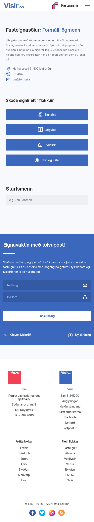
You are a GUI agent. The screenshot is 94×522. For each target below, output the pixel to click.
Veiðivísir (70, 458)
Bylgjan (70, 469)
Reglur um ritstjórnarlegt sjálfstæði (24, 397)
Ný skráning (83, 334)
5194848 (19, 74)
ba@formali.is (22, 79)
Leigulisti (47, 129)
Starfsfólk (70, 417)
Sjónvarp (24, 475)
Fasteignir (70, 448)
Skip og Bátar (47, 160)
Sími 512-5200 (70, 395)
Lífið (24, 464)
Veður (70, 464)
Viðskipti (24, 453)
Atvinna (70, 453)
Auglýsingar (70, 401)
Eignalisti (47, 114)
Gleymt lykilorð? (20, 334)
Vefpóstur (70, 428)
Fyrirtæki (47, 145)
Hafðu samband (70, 406)
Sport (24, 458)
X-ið (70, 480)
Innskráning (47, 316)
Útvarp (24, 480)
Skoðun (24, 469)
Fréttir (24, 448)
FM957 (70, 475)
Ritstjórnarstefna (70, 412)
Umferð (70, 422)
